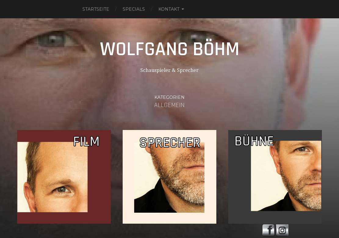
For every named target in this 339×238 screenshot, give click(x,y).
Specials (134, 9)
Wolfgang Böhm (170, 49)
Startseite (95, 9)
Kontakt (168, 9)
